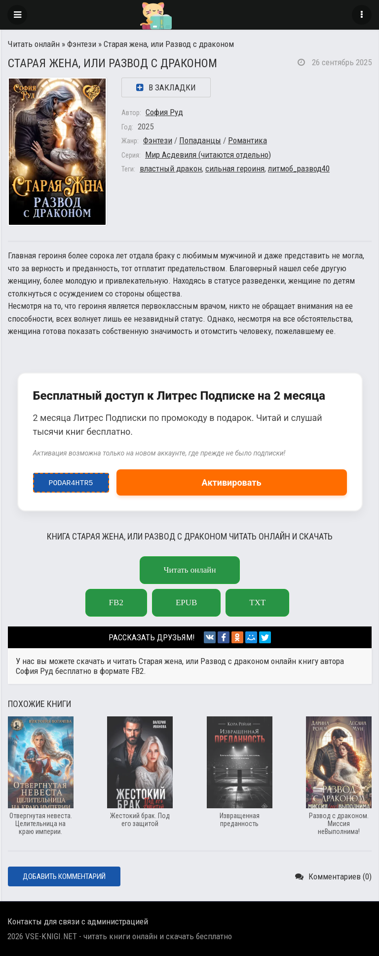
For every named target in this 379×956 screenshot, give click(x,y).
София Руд (164, 112)
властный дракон (171, 168)
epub (186, 602)
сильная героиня (235, 168)
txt (257, 602)
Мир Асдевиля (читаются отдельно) (208, 155)
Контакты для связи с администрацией (77, 921)
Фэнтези (81, 44)
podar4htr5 (71, 481)
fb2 (116, 602)
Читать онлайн (34, 44)
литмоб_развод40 (299, 168)
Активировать (232, 482)
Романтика (247, 140)
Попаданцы (200, 140)
